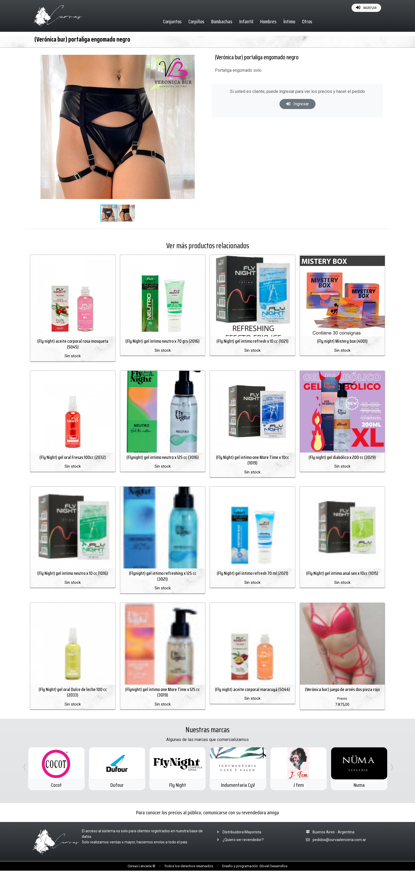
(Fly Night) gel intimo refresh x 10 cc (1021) (252, 341)
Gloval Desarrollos (273, 867)
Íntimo (289, 21)
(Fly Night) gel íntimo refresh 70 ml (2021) (252, 574)
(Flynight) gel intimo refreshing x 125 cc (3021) (162, 577)
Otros (307, 21)
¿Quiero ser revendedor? (239, 841)
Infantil (247, 21)
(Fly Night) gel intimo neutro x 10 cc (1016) (72, 574)
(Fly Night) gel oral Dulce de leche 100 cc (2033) (73, 693)
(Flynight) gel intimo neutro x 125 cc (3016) (163, 458)
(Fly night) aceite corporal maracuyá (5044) (252, 690)
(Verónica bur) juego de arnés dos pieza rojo (342, 690)
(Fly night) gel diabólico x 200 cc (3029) (342, 458)
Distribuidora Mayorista (237, 833)
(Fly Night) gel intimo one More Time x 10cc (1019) (252, 460)
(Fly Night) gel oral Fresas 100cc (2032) (72, 458)
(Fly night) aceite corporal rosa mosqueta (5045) (72, 344)
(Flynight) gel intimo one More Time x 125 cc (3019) (162, 693)
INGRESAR (366, 8)
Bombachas (222, 21)
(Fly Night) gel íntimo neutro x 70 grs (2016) (162, 341)
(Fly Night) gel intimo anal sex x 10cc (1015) (342, 574)
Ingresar (297, 103)
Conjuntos (172, 21)
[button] (190, 54)
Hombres (268, 21)
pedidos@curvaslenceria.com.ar (339, 841)
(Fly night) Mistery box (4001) (342, 341)
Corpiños (197, 21)
